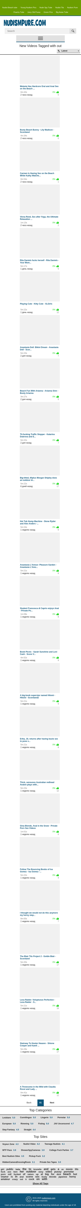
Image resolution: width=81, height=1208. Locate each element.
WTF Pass (9, 1150)
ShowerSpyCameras (32, 1150)
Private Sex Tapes (50, 1162)
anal (22, 1177)
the (25, 1169)
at (42, 1174)
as (62, 1169)
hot (75, 1174)
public (10, 1169)
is (12, 1176)
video (48, 1171)
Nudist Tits (59, 7)
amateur (5, 1179)
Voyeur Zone (10, 1144)
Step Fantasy (10, 1129)
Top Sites (40, 1136)
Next (52, 1103)
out (21, 1179)
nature (31, 1174)
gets (53, 1169)
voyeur (5, 1176)
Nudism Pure (72, 7)
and (46, 1169)
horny (72, 1176)
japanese (63, 1177)
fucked (17, 1174)
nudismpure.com (48, 1198)
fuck (3, 1171)
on (38, 1179)
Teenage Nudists (55, 1144)
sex (37, 1176)
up (37, 1174)
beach (67, 1174)
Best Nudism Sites (13, 1156)
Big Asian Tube (62, 12)
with (44, 1179)
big (47, 1174)
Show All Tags (40, 1183)
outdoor (31, 1171)
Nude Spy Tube (46, 7)
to (30, 1169)
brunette (37, 1169)
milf (9, 1174)
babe (18, 1169)
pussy (57, 1171)
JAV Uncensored (64, 1123)
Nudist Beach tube (9, 7)
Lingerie (46, 1117)
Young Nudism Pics (28, 7)
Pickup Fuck (37, 1156)
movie (69, 1169)
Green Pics (48, 12)
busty (44, 1177)
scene (29, 1176)
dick (59, 1174)
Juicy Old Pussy (33, 12)
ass (9, 1171)
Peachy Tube (19, 12)
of (24, 1174)
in (16, 1176)
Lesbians (8, 1117)
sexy (40, 1171)
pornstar (69, 1171)
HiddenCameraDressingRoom (18, 1162)
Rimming (27, 1123)
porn (3, 1174)
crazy (15, 1179)
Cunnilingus (28, 1117)
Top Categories (40, 1110)
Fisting (43, 1123)
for (52, 1174)
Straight (30, 1129)
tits (76, 1169)
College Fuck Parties (61, 1150)
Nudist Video (31, 1144)
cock (31, 1179)
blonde (52, 1177)
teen (15, 1172)
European (9, 1123)
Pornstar (63, 1117)
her (22, 1171)
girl (2, 1169)
